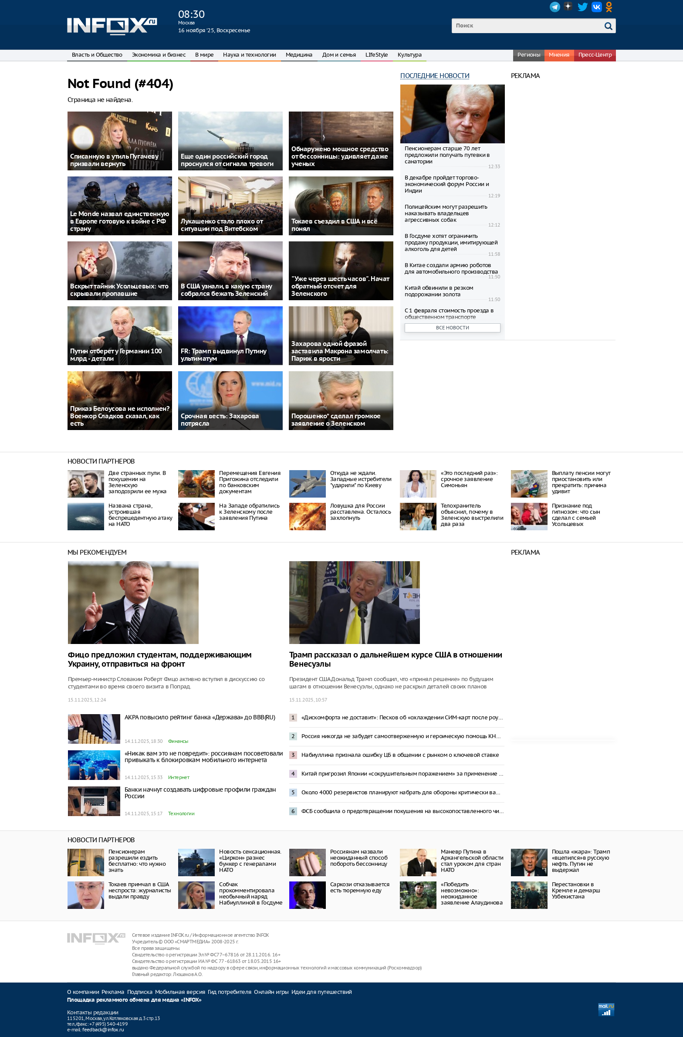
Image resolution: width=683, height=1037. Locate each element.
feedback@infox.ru (103, 1030)
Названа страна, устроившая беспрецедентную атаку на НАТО (140, 515)
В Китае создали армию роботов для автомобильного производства (451, 268)
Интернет (178, 777)
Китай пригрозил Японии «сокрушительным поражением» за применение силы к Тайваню (402, 773)
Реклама (113, 992)
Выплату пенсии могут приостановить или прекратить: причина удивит (581, 482)
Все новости (452, 328)
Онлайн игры (271, 992)
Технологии (181, 813)
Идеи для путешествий (321, 992)
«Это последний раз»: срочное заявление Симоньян (469, 479)
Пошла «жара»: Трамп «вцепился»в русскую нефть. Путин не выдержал (581, 861)
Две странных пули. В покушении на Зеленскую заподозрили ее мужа (137, 482)
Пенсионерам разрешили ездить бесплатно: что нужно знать (137, 861)
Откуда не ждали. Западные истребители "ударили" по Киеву (361, 479)
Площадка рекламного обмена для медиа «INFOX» (134, 1000)
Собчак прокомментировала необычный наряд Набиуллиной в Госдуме (250, 893)
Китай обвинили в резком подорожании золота (439, 291)
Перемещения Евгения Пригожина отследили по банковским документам (250, 482)
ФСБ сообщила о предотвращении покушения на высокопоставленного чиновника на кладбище (402, 811)
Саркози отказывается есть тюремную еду (360, 887)
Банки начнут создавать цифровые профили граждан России (200, 793)
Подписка (139, 992)
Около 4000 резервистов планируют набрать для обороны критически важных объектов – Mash (402, 792)
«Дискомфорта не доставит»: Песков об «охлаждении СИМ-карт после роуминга (402, 717)
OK (610, 7)
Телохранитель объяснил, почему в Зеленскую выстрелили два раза (472, 515)
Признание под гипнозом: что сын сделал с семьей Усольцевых (576, 515)
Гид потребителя (229, 992)
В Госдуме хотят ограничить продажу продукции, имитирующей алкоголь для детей (451, 242)
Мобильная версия (180, 992)
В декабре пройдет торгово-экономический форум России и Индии (447, 184)
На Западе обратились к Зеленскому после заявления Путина (249, 512)
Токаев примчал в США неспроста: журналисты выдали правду (139, 890)
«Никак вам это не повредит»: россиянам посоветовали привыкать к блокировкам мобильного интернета (204, 756)
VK (597, 7)
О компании (83, 992)
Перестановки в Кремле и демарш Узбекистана (576, 890)
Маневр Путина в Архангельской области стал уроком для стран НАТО (472, 861)
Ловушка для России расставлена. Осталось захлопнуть (360, 512)
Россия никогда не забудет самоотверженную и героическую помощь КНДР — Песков (402, 736)
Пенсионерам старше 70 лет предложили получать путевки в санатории (447, 155)
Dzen (569, 7)
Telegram (555, 7)
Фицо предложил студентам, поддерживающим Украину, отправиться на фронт (160, 660)
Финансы (178, 741)
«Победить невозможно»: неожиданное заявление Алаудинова (472, 893)
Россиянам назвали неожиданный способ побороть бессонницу (358, 858)
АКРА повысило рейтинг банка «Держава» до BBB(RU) (200, 717)
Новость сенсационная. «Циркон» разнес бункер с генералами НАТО (250, 861)
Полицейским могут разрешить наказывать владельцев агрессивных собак (446, 213)
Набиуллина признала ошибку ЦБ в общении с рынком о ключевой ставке (400, 755)
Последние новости (434, 75)
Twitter (583, 7)
